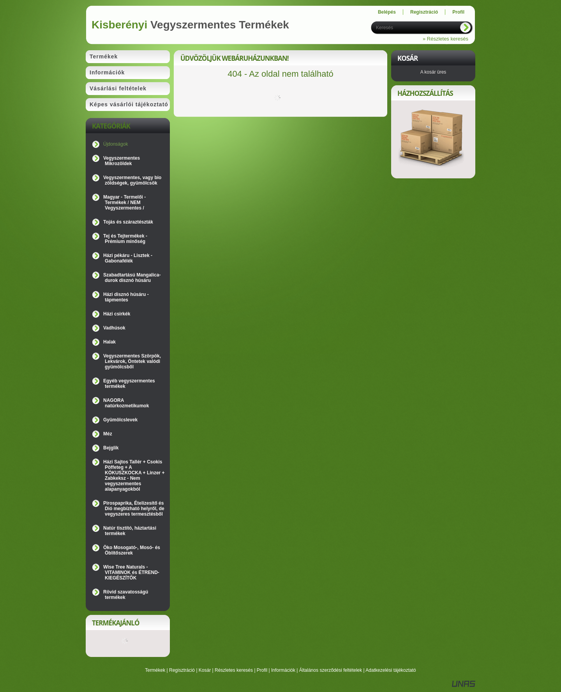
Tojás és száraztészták (128, 222)
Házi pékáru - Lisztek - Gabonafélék (127, 258)
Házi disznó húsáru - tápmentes (126, 297)
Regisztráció (182, 670)
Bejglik (110, 448)
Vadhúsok (114, 328)
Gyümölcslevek (120, 420)
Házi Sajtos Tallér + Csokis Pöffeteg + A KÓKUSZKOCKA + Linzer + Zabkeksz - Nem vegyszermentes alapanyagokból (134, 475)
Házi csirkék (116, 314)
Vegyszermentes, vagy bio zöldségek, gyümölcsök (132, 180)
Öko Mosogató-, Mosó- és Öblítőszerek (131, 550)
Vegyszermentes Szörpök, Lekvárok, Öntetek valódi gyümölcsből (132, 361)
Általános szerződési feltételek (330, 670)
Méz (107, 434)
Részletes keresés (234, 670)
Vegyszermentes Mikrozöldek (121, 160)
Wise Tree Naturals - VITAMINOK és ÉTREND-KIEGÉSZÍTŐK (131, 572)
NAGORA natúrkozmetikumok (126, 403)
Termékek (155, 670)
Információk (283, 670)
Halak (109, 342)
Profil (262, 670)
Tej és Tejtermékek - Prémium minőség (125, 238)
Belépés (387, 12)
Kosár (205, 670)
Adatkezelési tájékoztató (390, 670)
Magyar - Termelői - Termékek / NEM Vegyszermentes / (124, 202)
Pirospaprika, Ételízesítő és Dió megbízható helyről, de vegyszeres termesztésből (133, 508)
